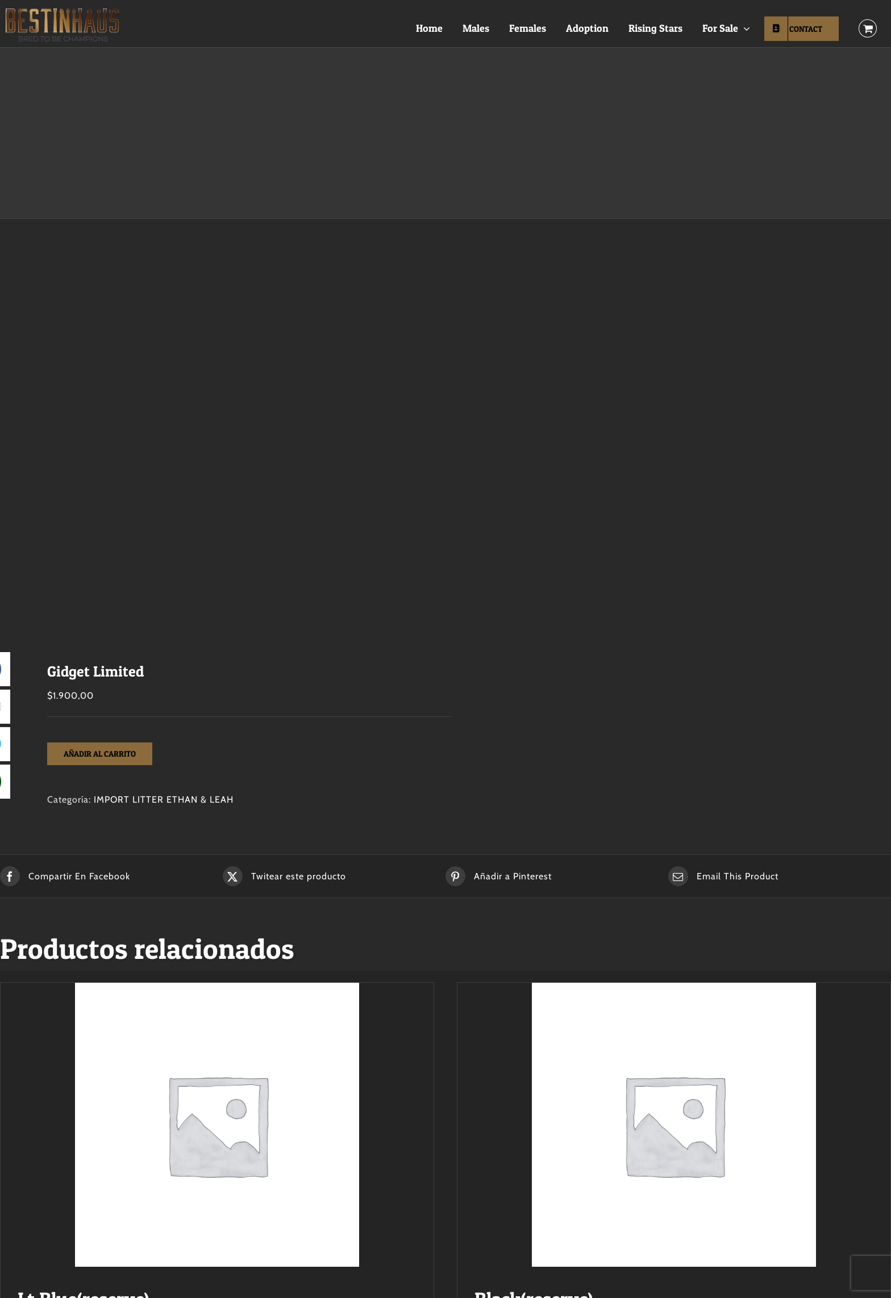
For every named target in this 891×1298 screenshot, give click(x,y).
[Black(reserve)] (673, 1125)
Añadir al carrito (100, 753)
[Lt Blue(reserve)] (217, 1125)
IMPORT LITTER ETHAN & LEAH (164, 799)
